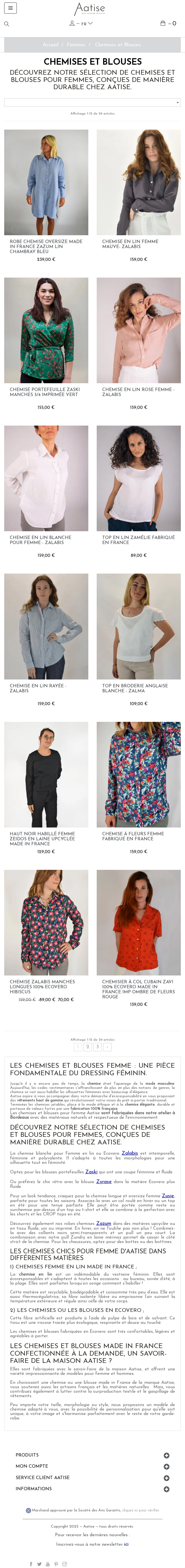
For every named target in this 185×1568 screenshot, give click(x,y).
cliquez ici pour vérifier (140, 1510)
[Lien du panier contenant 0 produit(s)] (168, 24)
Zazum (103, 1223)
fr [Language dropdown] (87, 23)
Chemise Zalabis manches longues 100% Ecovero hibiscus (42, 987)
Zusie (168, 1196)
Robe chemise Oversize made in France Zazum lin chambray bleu (46, 247)
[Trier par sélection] (92, 102)
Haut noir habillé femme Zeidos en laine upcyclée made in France (42, 839)
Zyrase (104, 1182)
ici (126, 1544)
